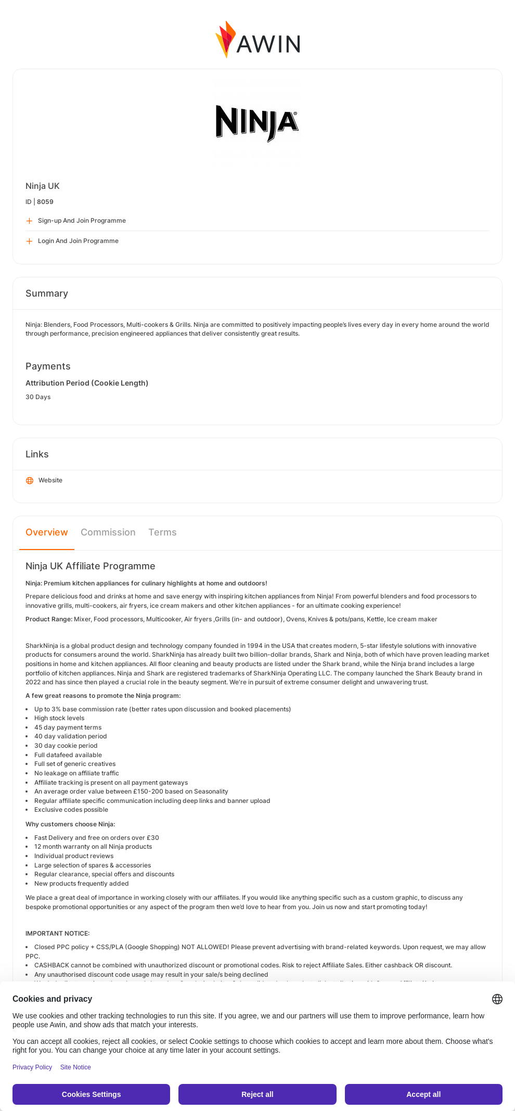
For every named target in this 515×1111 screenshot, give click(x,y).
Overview (46, 532)
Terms (162, 532)
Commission (108, 532)
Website (44, 481)
